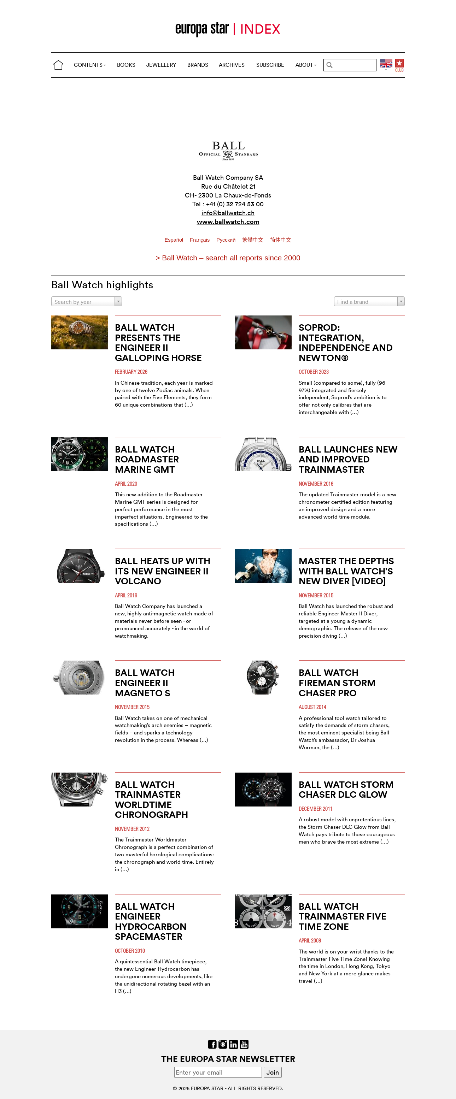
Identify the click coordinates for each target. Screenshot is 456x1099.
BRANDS (197, 64)
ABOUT (306, 64)
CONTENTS (90, 64)
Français (200, 240)
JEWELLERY (161, 64)
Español (175, 240)
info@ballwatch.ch (228, 213)
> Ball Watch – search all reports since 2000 (228, 258)
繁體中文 (253, 240)
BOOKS (126, 64)
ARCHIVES (232, 64)
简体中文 (280, 240)
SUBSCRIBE (270, 64)
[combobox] (86, 301)
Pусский (226, 240)
